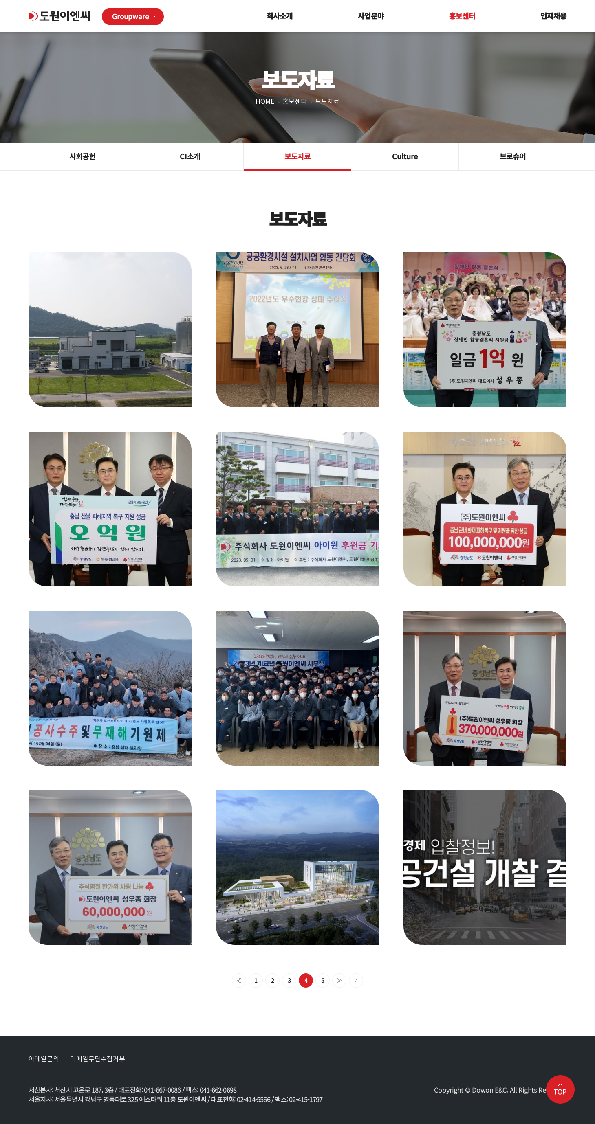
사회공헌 (82, 156)
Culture (405, 156)
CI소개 (190, 156)
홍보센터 (462, 16)
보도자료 (297, 156)
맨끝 (356, 980)
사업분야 (371, 16)
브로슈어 (513, 156)
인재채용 (553, 16)
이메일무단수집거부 (97, 1059)
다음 (339, 980)
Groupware (130, 16)
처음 (239, 980)
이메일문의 (44, 1059)
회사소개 (280, 16)
